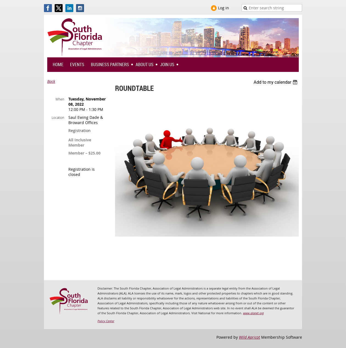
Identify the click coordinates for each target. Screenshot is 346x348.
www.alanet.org (253, 313)
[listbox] (276, 82)
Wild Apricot (249, 337)
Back (51, 81)
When (59, 99)
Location (58, 117)
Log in (223, 7)
